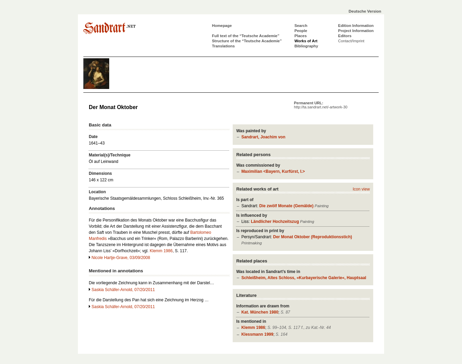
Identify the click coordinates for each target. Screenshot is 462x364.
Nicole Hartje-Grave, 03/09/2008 (121, 257)
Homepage (222, 26)
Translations (223, 46)
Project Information (356, 31)
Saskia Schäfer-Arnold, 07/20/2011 (123, 289)
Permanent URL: (320, 105)
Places (300, 36)
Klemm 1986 (253, 327)
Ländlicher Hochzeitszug (275, 221)
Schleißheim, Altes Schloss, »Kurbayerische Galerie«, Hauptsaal (303, 277)
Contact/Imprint (351, 41)
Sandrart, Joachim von (263, 137)
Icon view (361, 189)
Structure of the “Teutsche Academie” (247, 41)
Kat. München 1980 (259, 312)
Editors (344, 36)
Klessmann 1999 (257, 334)
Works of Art (305, 41)
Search (300, 26)
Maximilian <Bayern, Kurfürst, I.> (273, 171)
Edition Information (356, 26)
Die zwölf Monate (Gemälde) (286, 205)
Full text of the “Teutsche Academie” (245, 36)
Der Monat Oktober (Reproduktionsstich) (312, 236)
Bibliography (306, 46)
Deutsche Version (365, 11)
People (300, 31)
